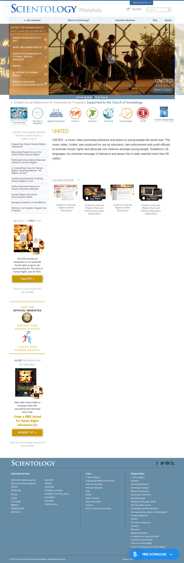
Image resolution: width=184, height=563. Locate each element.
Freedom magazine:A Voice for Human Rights (28, 83)
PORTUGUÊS (51, 504)
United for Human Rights (141, 540)
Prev (81, 97)
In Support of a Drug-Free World (145, 536)
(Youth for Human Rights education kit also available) (27, 444)
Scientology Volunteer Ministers (144, 508)
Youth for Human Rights (141, 543)
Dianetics (135, 481)
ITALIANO (49, 501)
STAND (134, 519)
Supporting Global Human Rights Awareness (28, 145)
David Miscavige (138, 498)
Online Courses (92, 498)
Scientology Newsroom (141, 495)
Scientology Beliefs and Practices (100, 481)
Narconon (92, 114)
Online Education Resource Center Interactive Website (26, 187)
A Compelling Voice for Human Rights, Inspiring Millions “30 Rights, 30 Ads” (27, 170)
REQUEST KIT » (27, 432)
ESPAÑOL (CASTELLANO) (57, 494)
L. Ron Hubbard (32, 20)
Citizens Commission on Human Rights (148, 547)
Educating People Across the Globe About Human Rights (26, 153)
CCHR (143, 114)
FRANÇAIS (16, 490)
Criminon (75, 114)
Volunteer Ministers (125, 20)
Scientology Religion (140, 488)
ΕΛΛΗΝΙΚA (50, 497)
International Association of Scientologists (149, 512)
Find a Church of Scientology (98, 508)
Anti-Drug (108, 114)
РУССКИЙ (15, 502)
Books (168, 20)
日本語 (14, 498)
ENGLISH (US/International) (23, 480)
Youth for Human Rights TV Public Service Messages (27, 56)
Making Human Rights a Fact (27, 39)
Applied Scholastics (56, 114)
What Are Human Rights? (28, 47)
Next (103, 97)
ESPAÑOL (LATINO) (54, 490)
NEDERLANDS (17, 508)
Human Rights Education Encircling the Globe (24, 195)
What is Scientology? (79, 20)
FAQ (155, 20)
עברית (14, 494)
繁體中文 (15, 505)
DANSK (14, 487)
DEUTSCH (15, 512)
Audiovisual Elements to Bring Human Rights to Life (27, 179)
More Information (93, 502)
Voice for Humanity (94, 484)
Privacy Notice (128, 559)
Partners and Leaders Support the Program (29, 209)
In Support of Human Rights (25, 74)
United (17, 66)
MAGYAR (49, 480)
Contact (89, 505)
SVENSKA (49, 487)
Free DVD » (27, 279)
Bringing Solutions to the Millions (29, 202)
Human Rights (126, 114)
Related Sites (142, 2)
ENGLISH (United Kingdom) (23, 483)
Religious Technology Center (143, 502)
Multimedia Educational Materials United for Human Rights (28, 161)
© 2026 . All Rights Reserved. (37, 559)
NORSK (48, 483)
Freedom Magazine (163, 121)
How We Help (19, 122)
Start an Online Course (141, 505)
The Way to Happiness (37, 115)
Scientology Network (140, 484)
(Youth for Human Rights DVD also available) (27, 290)
